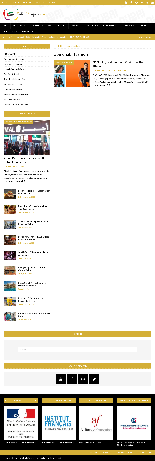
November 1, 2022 (27, 243)
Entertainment (56, 25)
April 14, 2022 (25, 289)
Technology (8, 31)
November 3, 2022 (27, 228)
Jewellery (91, 25)
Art (4, 25)
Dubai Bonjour (122, 70)
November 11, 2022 (27, 197)
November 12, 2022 (15, 166)
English (15, 3)
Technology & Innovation (16, 94)
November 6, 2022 (27, 212)
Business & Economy (13, 63)
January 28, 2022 (26, 320)
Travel (142, 25)
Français (27, 3)
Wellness (26, 31)
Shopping (127, 25)
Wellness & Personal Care (16, 104)
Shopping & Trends (13, 89)
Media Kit (53, 3)
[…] (108, 85)
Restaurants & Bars (13, 84)
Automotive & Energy (14, 58)
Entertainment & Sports (15, 69)
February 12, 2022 (27, 304)
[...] (23, 181)
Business (37, 25)
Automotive (19, 25)
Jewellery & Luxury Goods (16, 79)
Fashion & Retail (11, 74)
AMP (151, 452)
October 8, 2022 (26, 258)
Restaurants (109, 25)
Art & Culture (10, 53)
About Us (40, 3)
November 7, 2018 (103, 70)
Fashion (75, 25)
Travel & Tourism (12, 99)
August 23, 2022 (26, 274)
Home (4, 3)
